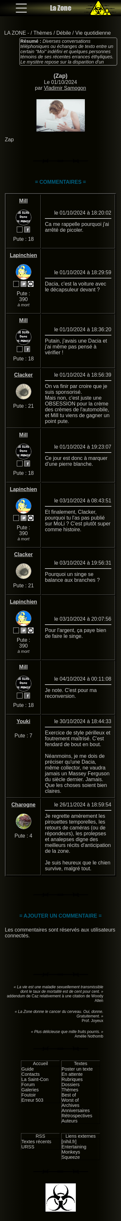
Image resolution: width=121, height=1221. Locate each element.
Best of (69, 1095)
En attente (72, 1074)
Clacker (23, 375)
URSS (27, 1146)
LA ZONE (15, 33)
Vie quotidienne (93, 33)
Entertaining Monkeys (74, 1149)
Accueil (40, 1063)
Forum (28, 1084)
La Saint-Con (34, 1079)
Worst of (70, 1100)
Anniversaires (76, 1110)
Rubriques (72, 1079)
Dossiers (71, 1084)
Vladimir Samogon (65, 88)
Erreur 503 (32, 1100)
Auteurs (70, 1120)
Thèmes (42, 33)
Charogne (23, 804)
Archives (70, 1105)
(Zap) (60, 76)
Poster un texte (77, 1069)
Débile (63, 33)
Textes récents (36, 1141)
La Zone (60, 8)
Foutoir (28, 1095)
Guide (27, 1069)
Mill (23, 201)
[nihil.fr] (69, 1141)
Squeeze (71, 1157)
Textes (80, 1063)
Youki (23, 721)
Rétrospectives (77, 1115)
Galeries (30, 1089)
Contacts (30, 1074)
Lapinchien (23, 255)
